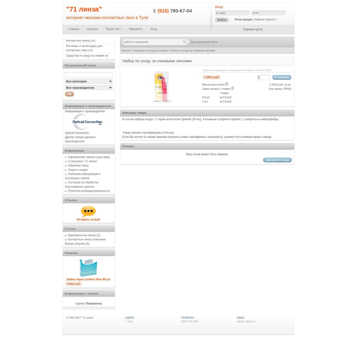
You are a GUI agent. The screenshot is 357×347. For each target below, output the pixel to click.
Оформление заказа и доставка (89, 157)
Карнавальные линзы (82, 235)
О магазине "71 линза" (82, 161)
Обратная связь (78, 165)
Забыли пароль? (265, 19)
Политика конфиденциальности (89, 191)
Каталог (125, 50)
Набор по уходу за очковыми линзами (193, 50)
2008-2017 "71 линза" (81, 317)
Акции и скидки (78, 169)
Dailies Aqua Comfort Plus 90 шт (88, 279)
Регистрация (243, 19)
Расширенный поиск (204, 42)
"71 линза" (84, 9)
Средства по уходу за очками (150, 50)
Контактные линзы (80, 40)
